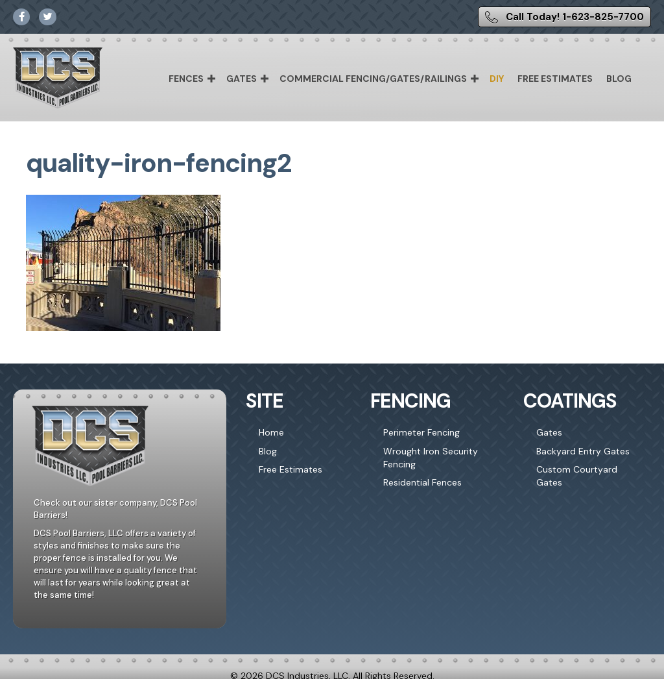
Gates (241, 78)
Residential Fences (422, 482)
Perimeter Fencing (421, 432)
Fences (186, 78)
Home (271, 432)
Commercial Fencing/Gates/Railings (373, 78)
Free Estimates (555, 78)
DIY (497, 78)
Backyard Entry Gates (583, 451)
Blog (619, 78)
